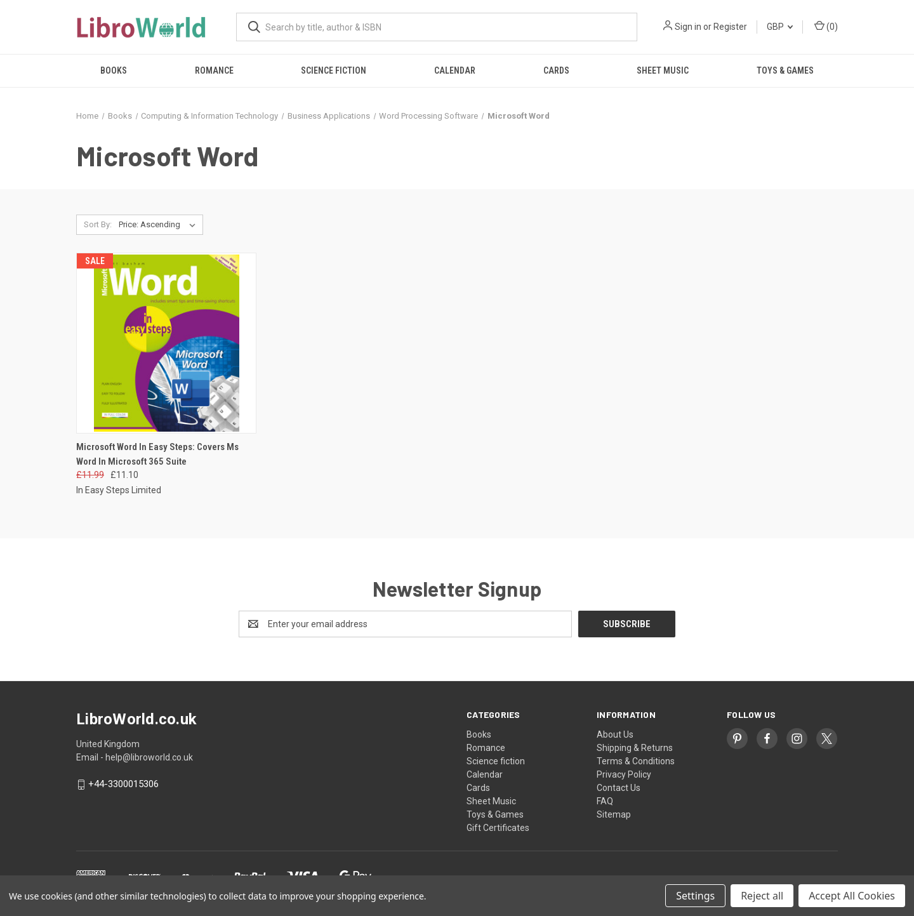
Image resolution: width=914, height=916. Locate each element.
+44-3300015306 (123, 784)
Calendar (454, 70)
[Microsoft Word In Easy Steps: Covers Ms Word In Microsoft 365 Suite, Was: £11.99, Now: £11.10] (166, 343)
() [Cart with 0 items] (826, 26)
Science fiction (333, 70)
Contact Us (618, 788)
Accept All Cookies (852, 896)
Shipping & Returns (635, 748)
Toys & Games (785, 70)
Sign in (688, 27)
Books (113, 70)
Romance (214, 70)
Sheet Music (663, 70)
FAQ (605, 801)
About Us (615, 734)
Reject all (762, 896)
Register (730, 27)
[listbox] (159, 224)
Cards (556, 70)
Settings (695, 896)
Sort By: (98, 224)
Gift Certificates (498, 828)
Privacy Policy (624, 774)
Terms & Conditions (636, 761)
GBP (780, 27)
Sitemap (614, 814)
